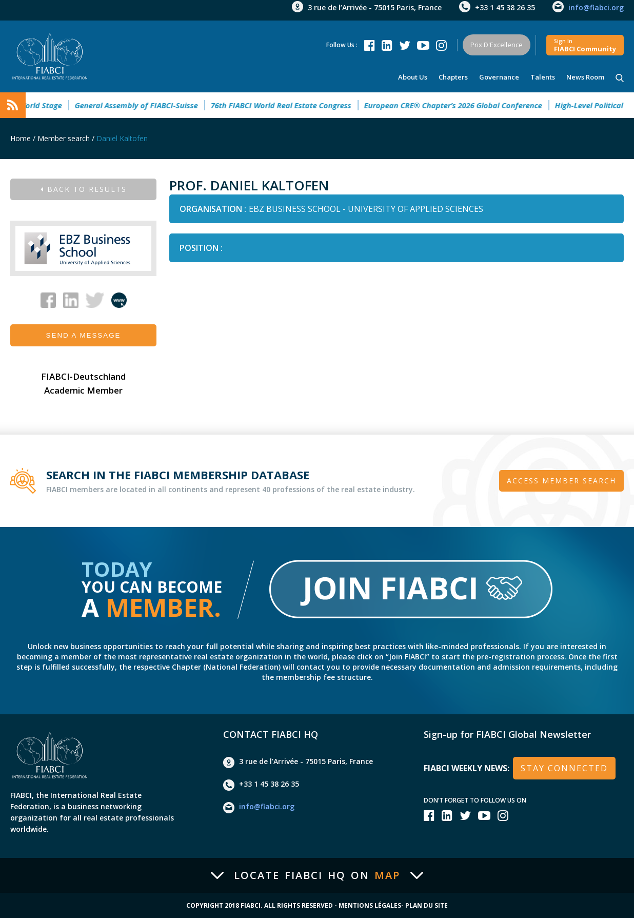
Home (20, 138)
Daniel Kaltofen (122, 138)
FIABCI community (585, 45)
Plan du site (426, 906)
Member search (63, 138)
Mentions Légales (370, 906)
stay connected (564, 768)
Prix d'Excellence (496, 44)
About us (412, 77)
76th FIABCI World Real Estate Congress (288, 105)
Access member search (561, 480)
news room (585, 77)
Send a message (83, 335)
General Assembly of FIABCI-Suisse (143, 105)
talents (542, 77)
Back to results (84, 189)
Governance (499, 77)
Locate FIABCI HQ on (317, 875)
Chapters (453, 77)
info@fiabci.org (596, 7)
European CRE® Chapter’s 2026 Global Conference (460, 105)
